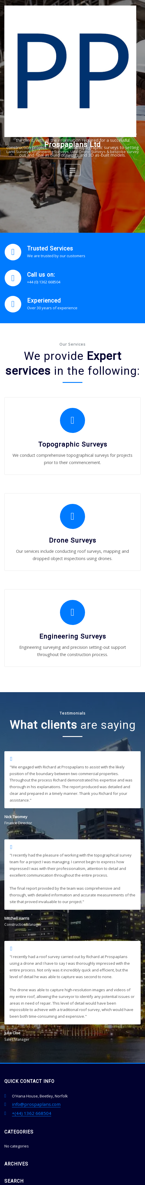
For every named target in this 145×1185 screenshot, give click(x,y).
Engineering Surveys (72, 601)
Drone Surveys (72, 516)
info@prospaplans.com (32, 1052)
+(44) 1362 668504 (27, 1059)
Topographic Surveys (72, 431)
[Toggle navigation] (72, 169)
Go (134, 1143)
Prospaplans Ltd (73, 144)
